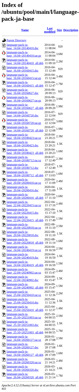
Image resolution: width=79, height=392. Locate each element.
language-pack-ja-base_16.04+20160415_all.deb (25, 84)
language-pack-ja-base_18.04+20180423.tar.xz (24, 136)
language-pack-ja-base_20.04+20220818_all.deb (25, 241)
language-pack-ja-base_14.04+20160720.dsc (23, 114)
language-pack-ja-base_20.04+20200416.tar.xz (24, 181)
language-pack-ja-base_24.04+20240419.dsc (23, 256)
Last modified (49, 30)
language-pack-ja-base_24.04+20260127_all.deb (25, 353)
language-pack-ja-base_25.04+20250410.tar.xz (24, 293)
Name (25, 30)
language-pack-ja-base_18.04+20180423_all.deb (25, 151)
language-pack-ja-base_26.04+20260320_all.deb (25, 375)
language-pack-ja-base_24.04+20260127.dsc (23, 345)
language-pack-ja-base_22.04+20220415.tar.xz (24, 203)
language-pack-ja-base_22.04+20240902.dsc (23, 278)
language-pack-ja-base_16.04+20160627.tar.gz (24, 99)
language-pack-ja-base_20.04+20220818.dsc (23, 233)
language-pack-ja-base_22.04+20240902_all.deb (25, 286)
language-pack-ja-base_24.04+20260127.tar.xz (24, 338)
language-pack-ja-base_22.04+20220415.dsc (23, 211)
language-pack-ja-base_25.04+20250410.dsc (23, 301)
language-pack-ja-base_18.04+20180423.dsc (23, 143)
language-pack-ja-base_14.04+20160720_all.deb (25, 128)
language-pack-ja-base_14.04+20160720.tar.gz (24, 121)
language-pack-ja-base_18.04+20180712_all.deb (25, 173)
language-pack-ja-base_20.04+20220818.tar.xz (24, 226)
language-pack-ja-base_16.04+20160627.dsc (23, 91)
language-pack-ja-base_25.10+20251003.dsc (23, 323)
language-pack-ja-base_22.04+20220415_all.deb (25, 218)
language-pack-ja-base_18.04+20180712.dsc (23, 166)
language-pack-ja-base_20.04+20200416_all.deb (25, 196)
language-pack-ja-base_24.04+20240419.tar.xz (24, 248)
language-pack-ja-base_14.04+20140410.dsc (23, 46)
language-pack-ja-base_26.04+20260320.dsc (23, 368)
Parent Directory (16, 40)
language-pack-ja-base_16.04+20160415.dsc (23, 69)
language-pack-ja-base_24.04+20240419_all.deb (25, 263)
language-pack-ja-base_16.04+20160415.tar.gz (24, 76)
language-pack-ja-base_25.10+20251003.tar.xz (24, 316)
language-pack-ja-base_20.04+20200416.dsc (23, 188)
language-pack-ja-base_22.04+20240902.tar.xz (24, 271)
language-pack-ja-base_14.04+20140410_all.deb (25, 61)
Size (59, 30)
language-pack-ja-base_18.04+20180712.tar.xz (24, 158)
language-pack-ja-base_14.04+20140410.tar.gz (24, 54)
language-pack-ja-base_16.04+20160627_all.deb (25, 106)
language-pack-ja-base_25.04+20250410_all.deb (25, 308)
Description (70, 30)
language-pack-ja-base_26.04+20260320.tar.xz (24, 360)
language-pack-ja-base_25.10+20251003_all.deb (25, 330)
